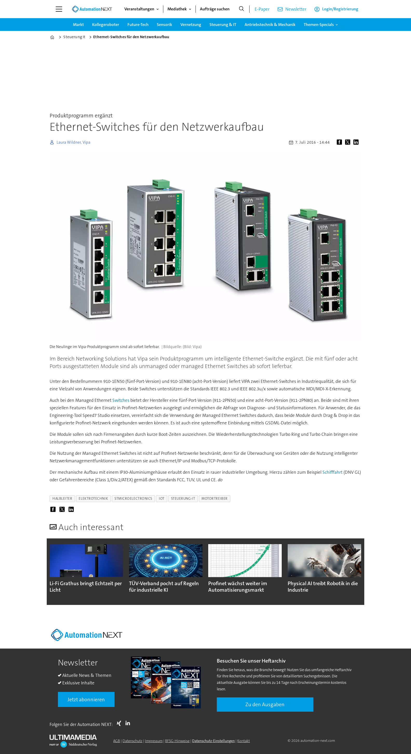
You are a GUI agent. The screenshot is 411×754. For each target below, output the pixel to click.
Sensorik (164, 24)
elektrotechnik (93, 498)
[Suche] (241, 9)
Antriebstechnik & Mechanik (270, 24)
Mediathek (177, 9)
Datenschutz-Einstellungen (213, 740)
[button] (351, 570)
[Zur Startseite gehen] (92, 9)
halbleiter (62, 498)
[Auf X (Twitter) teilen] (349, 142)
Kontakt (243, 740)
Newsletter (295, 9)
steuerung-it (183, 498)
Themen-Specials (319, 24)
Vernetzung (190, 24)
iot (162, 498)
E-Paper (262, 9)
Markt (78, 24)
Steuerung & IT (223, 24)
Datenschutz (132, 740)
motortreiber (214, 498)
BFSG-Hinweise (177, 740)
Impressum (154, 740)
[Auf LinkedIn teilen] (357, 142)
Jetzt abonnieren (86, 699)
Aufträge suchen (215, 9)
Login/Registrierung (340, 9)
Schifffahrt (332, 472)
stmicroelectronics (133, 498)
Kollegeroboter (105, 24)
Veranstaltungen (139, 9)
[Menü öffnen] (59, 9)
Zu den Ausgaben (265, 704)
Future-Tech (138, 24)
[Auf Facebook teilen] (340, 142)
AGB (116, 740)
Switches (120, 400)
